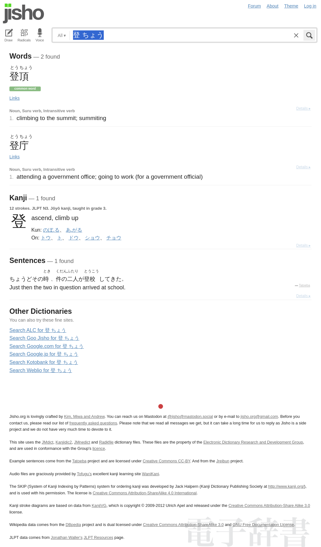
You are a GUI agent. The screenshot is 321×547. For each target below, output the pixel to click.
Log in (310, 5)
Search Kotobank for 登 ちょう (43, 362)
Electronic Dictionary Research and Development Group (253, 442)
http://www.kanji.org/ (286, 486)
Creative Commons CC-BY (166, 461)
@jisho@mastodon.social (190, 416)
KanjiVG (99, 505)
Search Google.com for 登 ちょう (46, 346)
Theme (291, 5)
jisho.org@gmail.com (259, 416)
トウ (46, 237)
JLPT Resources (98, 537)
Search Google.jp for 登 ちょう (43, 354)
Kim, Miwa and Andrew (84, 416)
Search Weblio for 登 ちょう (40, 370)
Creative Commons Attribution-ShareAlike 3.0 (183, 524)
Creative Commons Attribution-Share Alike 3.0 (269, 505)
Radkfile (106, 442)
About (273, 5)
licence (98, 448)
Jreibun (222, 461)
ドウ (74, 237)
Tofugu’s (84, 473)
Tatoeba (304, 285)
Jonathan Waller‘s (66, 537)
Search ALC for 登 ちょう (37, 330)
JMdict (47, 442)
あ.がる (74, 229)
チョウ (113, 237)
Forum (254, 5)
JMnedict (82, 442)
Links (14, 98)
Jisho (23, 13)
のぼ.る (51, 229)
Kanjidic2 (63, 442)
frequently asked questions (93, 423)
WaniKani (150, 473)
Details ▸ (303, 108)
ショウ (92, 237)
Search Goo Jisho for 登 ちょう (44, 338)
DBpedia (73, 524)
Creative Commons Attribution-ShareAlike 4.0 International (145, 493)
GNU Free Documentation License (263, 524)
